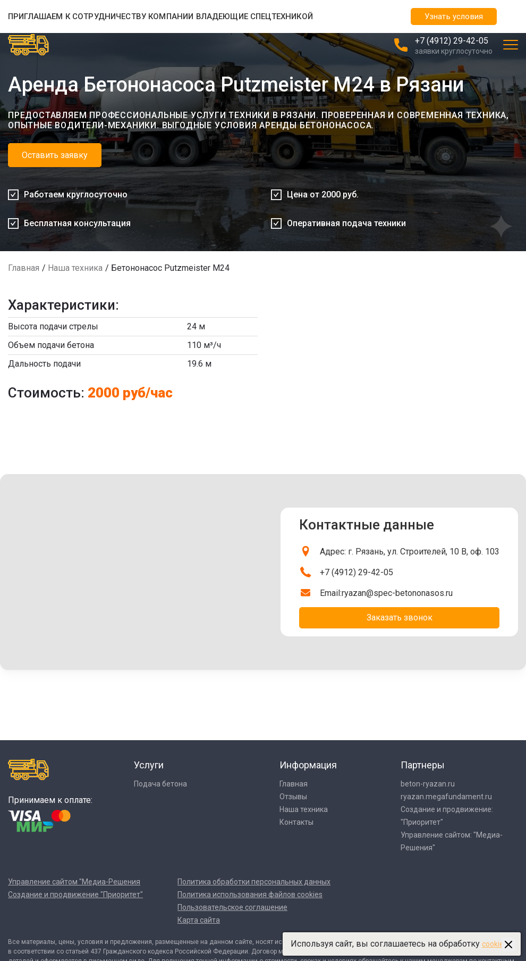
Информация (308, 765)
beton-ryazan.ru (428, 784)
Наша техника (75, 268)
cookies (494, 944)
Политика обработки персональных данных (253, 881)
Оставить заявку (55, 155)
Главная (23, 268)
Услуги (149, 765)
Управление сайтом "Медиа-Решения (74, 881)
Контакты (296, 822)
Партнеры (423, 765)
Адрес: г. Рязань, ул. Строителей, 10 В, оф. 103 (409, 551)
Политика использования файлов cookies (250, 894)
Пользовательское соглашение (232, 907)
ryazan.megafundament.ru (446, 796)
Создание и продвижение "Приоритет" (75, 894)
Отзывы (293, 796)
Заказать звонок (399, 617)
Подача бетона (160, 784)
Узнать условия (454, 16)
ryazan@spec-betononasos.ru (397, 593)
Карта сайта (198, 920)
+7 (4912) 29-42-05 (451, 41)
